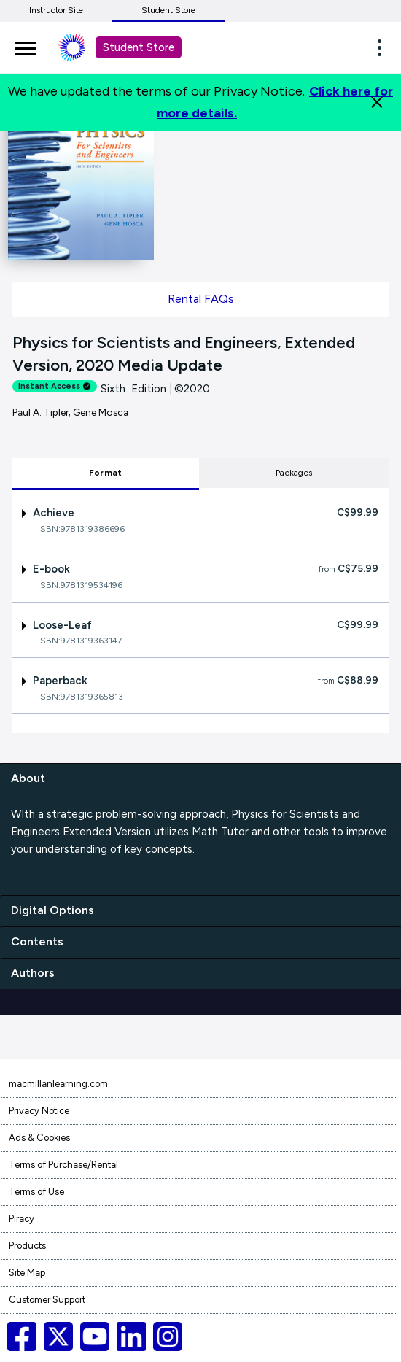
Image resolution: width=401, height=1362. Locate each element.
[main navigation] (25, 46)
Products (27, 1245)
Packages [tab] (294, 473)
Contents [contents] (37, 941)
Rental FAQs (201, 299)
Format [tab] (105, 473)
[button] (383, 47)
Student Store (168, 10)
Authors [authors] (33, 973)
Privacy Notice (39, 1110)
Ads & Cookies (39, 1137)
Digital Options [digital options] (52, 910)
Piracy (21, 1218)
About (28, 778)
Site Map (27, 1272)
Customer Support (47, 1299)
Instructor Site (56, 10)
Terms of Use (36, 1191)
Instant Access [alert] (54, 386)
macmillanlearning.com (58, 1083)
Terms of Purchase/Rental (63, 1164)
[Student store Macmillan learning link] (82, 47)
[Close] (377, 102)
